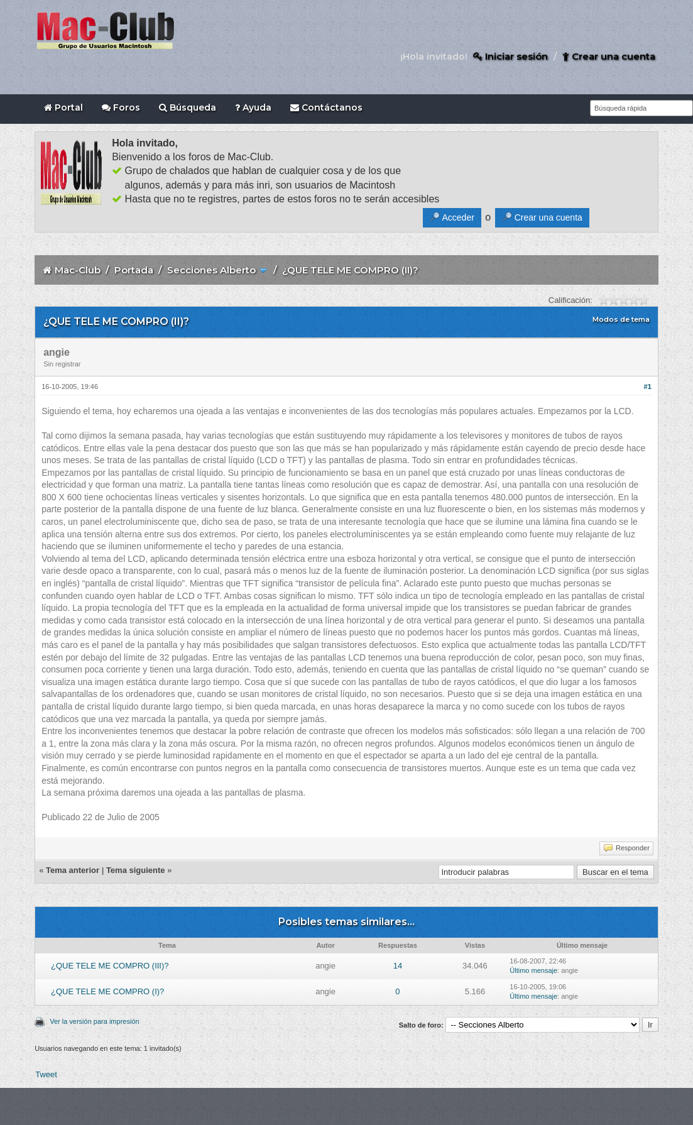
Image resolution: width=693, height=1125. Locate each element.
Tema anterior (72, 870)
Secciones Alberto (211, 270)
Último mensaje (533, 970)
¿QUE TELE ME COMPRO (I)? (107, 991)
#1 (648, 386)
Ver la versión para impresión (94, 1021)
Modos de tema (621, 319)
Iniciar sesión (510, 56)
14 (397, 965)
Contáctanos (326, 107)
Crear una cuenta (608, 56)
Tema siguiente (135, 870)
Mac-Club (78, 270)
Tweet (46, 1074)
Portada (133, 270)
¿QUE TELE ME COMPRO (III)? (110, 965)
